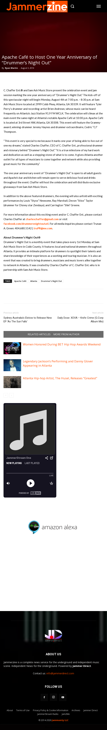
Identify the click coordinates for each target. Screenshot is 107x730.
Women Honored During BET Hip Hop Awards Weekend (62, 344)
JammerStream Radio (47, 714)
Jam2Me (66, 714)
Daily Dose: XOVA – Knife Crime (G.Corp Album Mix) (80, 319)
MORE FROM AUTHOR (66, 334)
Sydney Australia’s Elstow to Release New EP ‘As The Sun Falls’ (28, 319)
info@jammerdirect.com (60, 673)
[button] (72, 6)
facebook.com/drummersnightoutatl (26, 223)
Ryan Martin (11, 68)
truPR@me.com (43, 228)
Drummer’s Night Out (51, 281)
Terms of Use (23, 710)
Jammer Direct (90, 710)
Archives (76, 710)
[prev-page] (6, 395)
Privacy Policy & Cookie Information (50, 710)
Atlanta (33, 281)
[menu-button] (98, 6)
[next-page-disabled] (11, 395)
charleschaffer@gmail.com (42, 219)
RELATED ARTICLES (39, 334)
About (10, 710)
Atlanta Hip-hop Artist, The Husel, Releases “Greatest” (60, 378)
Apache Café (20, 281)
